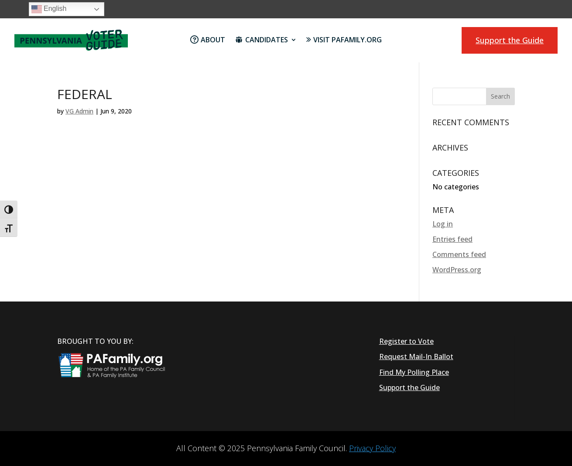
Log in (442, 224)
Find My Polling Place (414, 372)
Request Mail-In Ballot (416, 356)
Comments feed (459, 254)
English (49, 9)
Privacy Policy (372, 448)
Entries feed (452, 239)
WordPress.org (456, 269)
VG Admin (79, 111)
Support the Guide (510, 40)
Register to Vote (406, 341)
